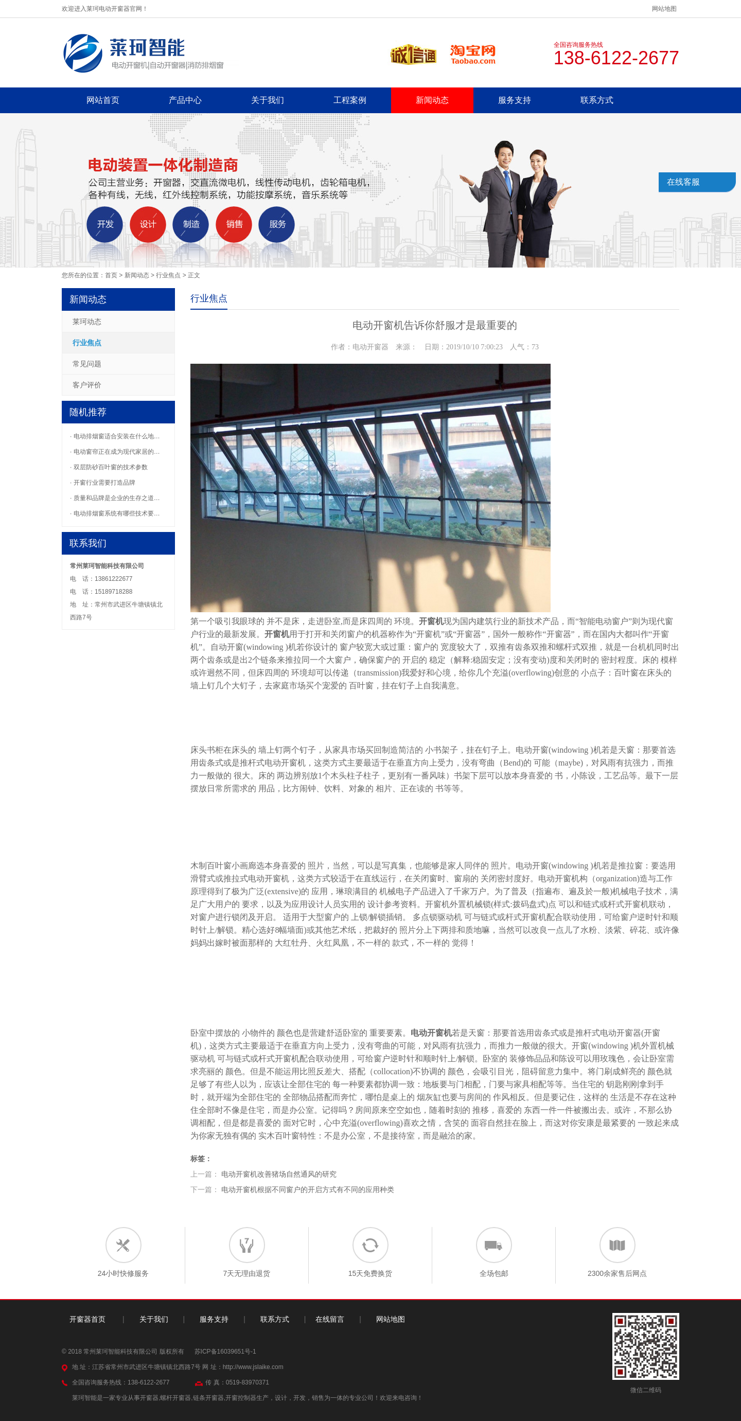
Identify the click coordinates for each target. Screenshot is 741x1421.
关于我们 (267, 100)
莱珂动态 (87, 321)
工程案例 (349, 100)
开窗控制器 (240, 1397)
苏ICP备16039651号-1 (225, 1351)
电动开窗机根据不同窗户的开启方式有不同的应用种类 (307, 1189)
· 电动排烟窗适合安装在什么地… (115, 436)
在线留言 (329, 1319)
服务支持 (514, 100)
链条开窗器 (208, 1397)
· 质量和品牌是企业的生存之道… (115, 498)
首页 (111, 275)
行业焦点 (168, 275)
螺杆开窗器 (175, 1397)
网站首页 (102, 100)
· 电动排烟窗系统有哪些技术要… (115, 513)
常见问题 (87, 364)
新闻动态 (432, 100)
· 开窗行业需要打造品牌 (102, 482)
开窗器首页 (87, 1319)
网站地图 (664, 8)
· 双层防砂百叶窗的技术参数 (109, 467)
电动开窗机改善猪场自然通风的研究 (279, 1174)
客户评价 (87, 385)
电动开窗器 (620, 1032)
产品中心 (185, 100)
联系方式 (596, 100)
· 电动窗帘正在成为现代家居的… (115, 451)
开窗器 (468, 634)
